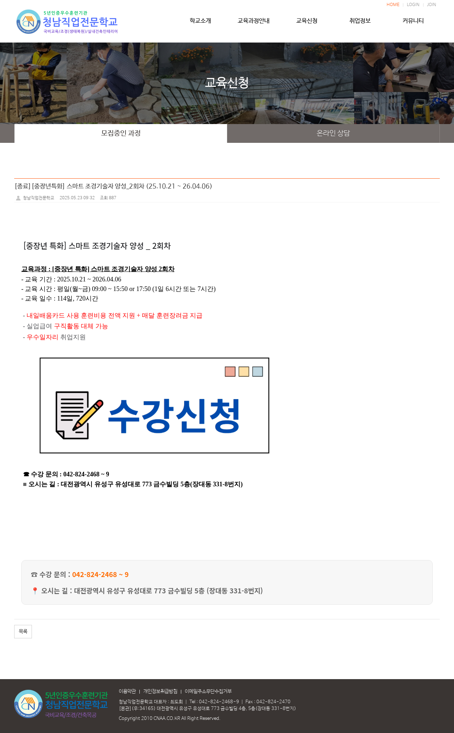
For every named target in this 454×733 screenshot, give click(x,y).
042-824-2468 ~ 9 (100, 574)
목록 (23, 631)
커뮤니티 (413, 23)
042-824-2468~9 (219, 702)
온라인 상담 (333, 133)
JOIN (431, 5)
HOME (393, 5)
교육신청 (306, 23)
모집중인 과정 (121, 133)
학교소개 (200, 23)
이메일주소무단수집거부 (208, 691)
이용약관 (127, 691)
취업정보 (360, 23)
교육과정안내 (254, 23)
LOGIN (413, 5)
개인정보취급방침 (160, 691)
